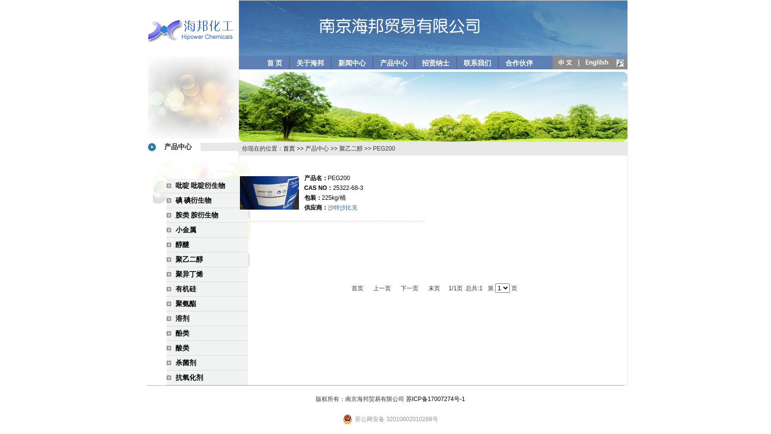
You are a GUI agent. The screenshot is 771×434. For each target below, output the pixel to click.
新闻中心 (352, 63)
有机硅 (186, 289)
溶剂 (182, 318)
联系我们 (477, 63)
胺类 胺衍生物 (197, 215)
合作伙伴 (519, 63)
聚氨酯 (186, 304)
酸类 (182, 348)
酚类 (182, 333)
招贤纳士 (435, 63)
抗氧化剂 (189, 377)
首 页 (275, 63)
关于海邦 (310, 63)
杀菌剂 (186, 363)
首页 (289, 148)
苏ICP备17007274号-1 (435, 399)
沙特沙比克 (342, 207)
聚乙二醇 (189, 259)
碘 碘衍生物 (194, 200)
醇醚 (182, 244)
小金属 (186, 230)
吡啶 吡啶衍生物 (201, 185)
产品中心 (394, 63)
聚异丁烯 (189, 274)
